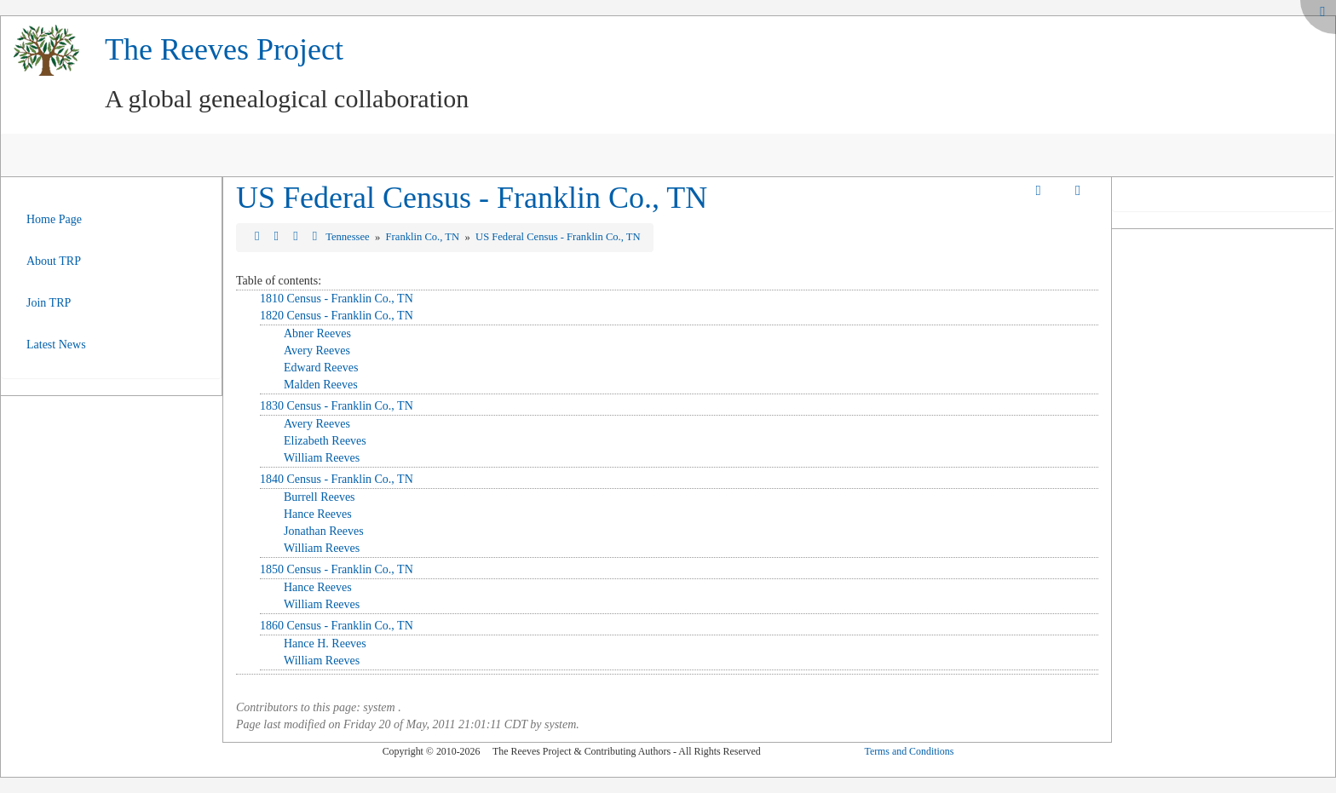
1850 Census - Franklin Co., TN (336, 569)
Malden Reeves (321, 384)
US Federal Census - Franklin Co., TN (471, 198)
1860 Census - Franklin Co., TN (336, 625)
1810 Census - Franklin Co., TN (336, 298)
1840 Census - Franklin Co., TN (336, 479)
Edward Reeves (321, 367)
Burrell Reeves (319, 497)
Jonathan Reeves (324, 531)
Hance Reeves (318, 514)
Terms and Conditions (908, 751)
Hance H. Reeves (325, 643)
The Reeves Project (224, 49)
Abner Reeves (317, 333)
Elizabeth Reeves (325, 440)
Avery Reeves (317, 350)
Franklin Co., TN (424, 237)
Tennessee (348, 237)
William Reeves (322, 457)
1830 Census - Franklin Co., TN (336, 405)
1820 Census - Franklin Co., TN (336, 315)
